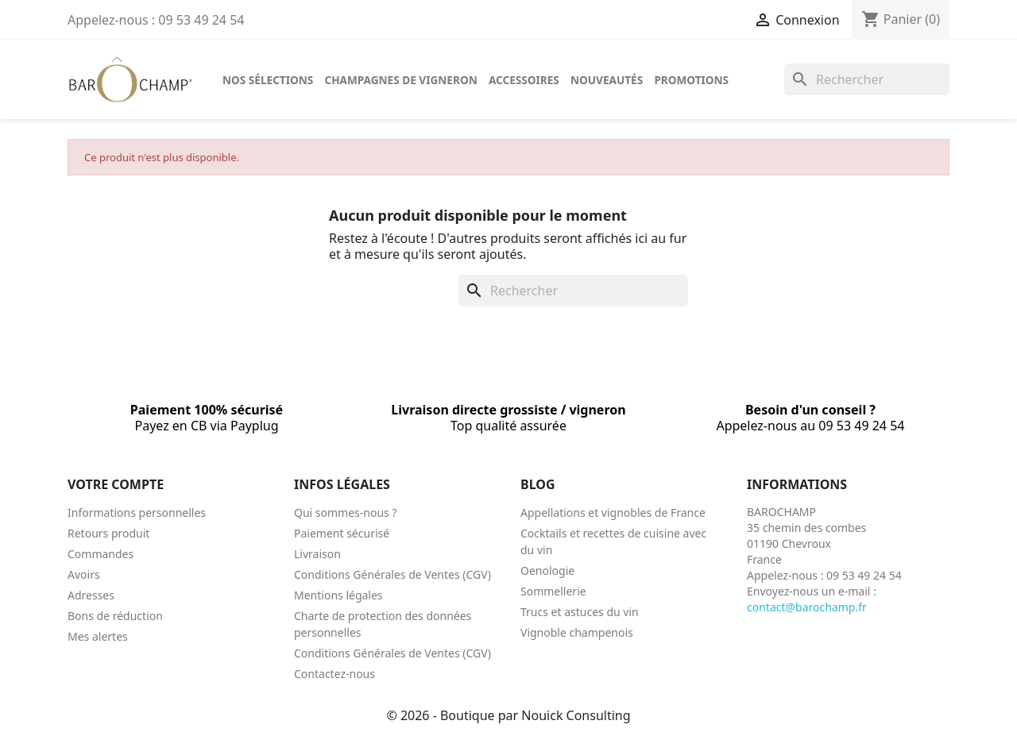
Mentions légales (338, 595)
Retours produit (108, 533)
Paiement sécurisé (341, 533)
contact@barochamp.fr (807, 607)
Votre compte (116, 484)
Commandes (100, 553)
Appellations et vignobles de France (613, 512)
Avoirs (84, 574)
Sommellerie (553, 591)
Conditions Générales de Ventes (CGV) (392, 574)
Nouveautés (606, 79)
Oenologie (547, 570)
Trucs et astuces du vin (579, 611)
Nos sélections (267, 79)
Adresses (91, 595)
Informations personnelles (137, 512)
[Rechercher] (866, 79)
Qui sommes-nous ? (345, 512)
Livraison (317, 553)
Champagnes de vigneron (400, 79)
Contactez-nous (334, 673)
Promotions (691, 79)
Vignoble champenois (576, 632)
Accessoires (524, 79)
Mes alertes (98, 636)
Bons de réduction (115, 615)
